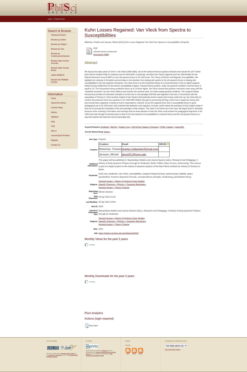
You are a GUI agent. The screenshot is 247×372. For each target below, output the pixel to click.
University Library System (68, 353)
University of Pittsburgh (54, 355)
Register (54, 140)
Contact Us (55, 145)
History (54, 112)
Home (53, 98)
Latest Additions (57, 75)
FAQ (53, 126)
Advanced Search (58, 35)
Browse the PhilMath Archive (59, 81)
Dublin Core (124, 127)
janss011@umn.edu (134, 154)
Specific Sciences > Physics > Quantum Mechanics (122, 184)
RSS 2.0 (140, 353)
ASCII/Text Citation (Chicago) (145, 127)
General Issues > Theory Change (114, 187)
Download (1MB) (101, 54)
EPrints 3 (105, 350)
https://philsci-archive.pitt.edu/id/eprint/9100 (119, 233)
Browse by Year (57, 49)
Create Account (59, 19)
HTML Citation (166, 127)
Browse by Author (58, 40)
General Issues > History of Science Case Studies (122, 181)
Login (50, 19)
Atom (128, 353)
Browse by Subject (59, 44)
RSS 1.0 (134, 353)
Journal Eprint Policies (60, 135)
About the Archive (58, 103)
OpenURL (179, 127)
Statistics (55, 117)
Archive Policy (57, 108)
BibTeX (114, 127)
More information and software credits (99, 354)
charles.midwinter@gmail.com (140, 149)
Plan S (54, 131)
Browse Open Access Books (60, 69)
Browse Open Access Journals (60, 62)
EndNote (105, 127)
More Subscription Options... (173, 349)
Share (106, 132)
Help (53, 122)
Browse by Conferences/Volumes (60, 54)
